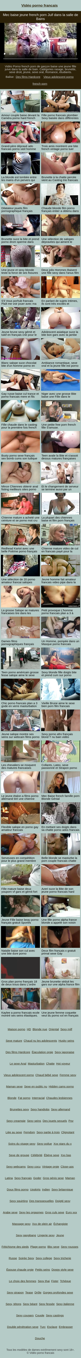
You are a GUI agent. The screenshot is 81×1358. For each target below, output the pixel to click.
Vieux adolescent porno (58, 76)
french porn (40, 83)
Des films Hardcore (28, 76)
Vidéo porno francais (39, 5)
